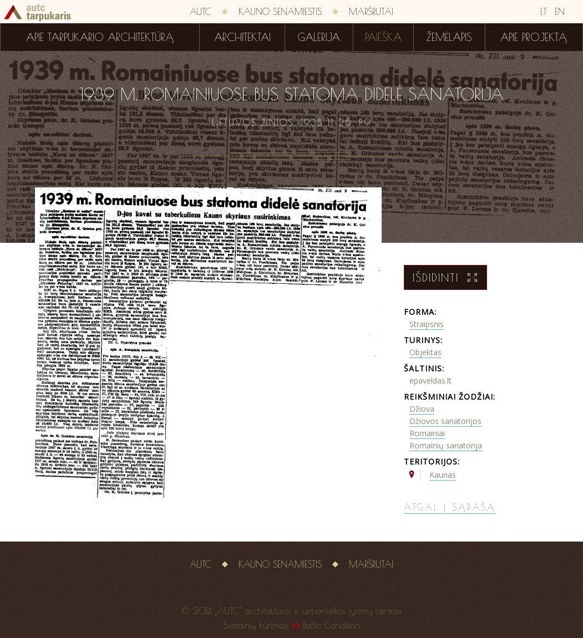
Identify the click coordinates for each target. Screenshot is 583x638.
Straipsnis (426, 324)
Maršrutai (371, 12)
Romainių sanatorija (445, 445)
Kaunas (442, 474)
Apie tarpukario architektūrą (100, 37)
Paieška (383, 37)
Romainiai (427, 433)
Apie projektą (533, 37)
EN (560, 12)
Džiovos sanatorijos (445, 421)
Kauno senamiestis (280, 12)
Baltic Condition (331, 625)
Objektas (425, 352)
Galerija (318, 37)
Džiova (421, 409)
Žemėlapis (449, 37)
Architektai (242, 37)
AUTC (200, 12)
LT (543, 12)
